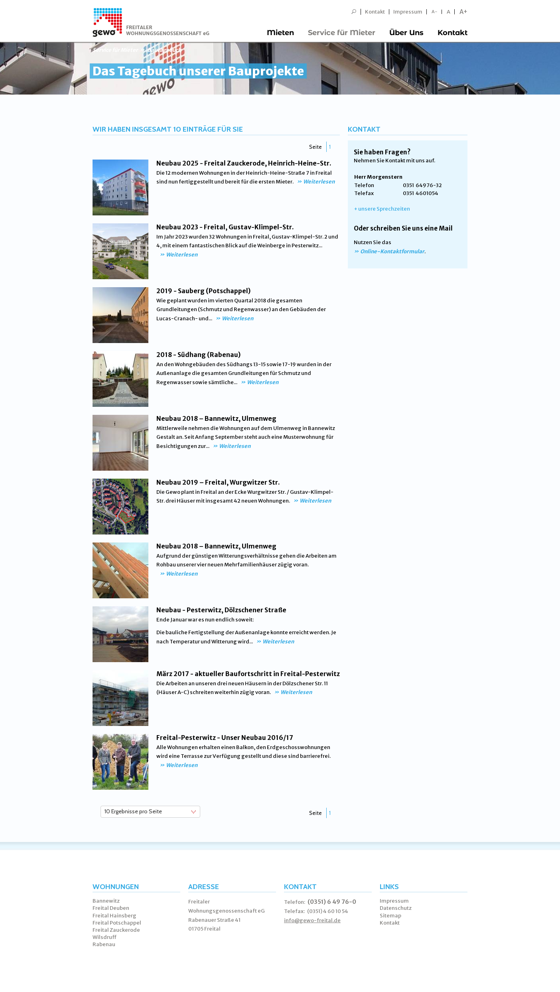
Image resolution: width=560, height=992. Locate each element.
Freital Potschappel (117, 922)
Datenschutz (396, 908)
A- (435, 12)
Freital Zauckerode (116, 930)
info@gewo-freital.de (312, 920)
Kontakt (375, 11)
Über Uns (406, 32)
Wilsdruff (105, 937)
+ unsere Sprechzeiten (382, 208)
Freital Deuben (111, 908)
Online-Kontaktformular (392, 251)
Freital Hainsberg (114, 915)
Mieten (280, 32)
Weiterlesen (319, 181)
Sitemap (390, 915)
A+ (463, 12)
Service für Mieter (341, 32)
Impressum (407, 11)
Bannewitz (106, 900)
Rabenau (104, 944)
